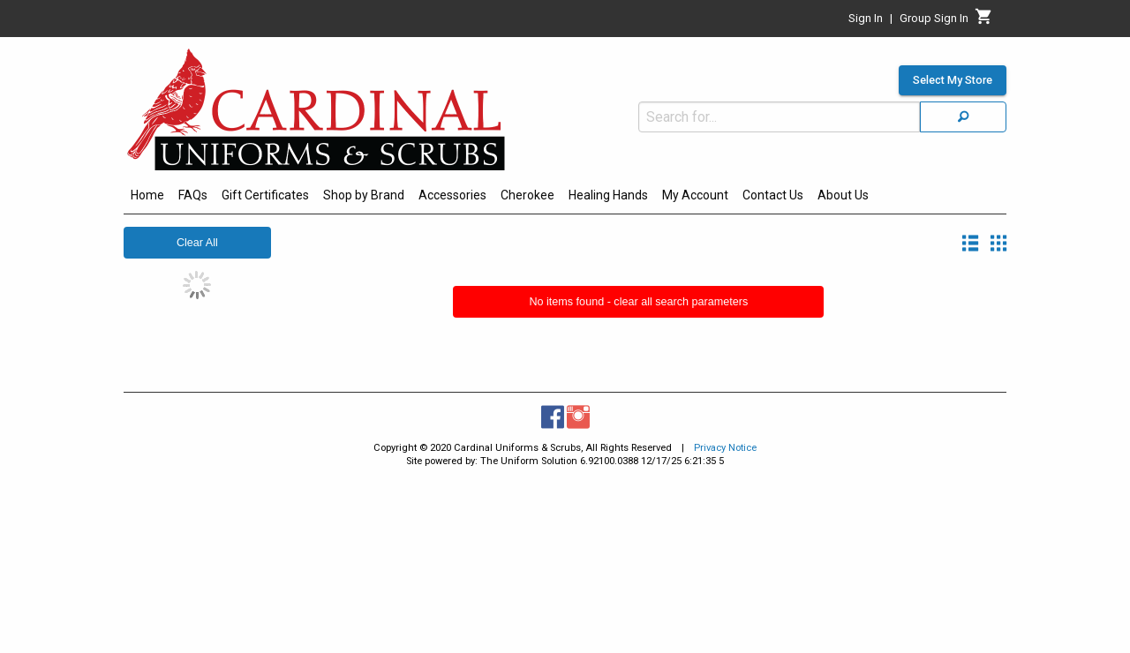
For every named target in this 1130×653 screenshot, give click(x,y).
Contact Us (772, 195)
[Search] (963, 116)
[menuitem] (147, 198)
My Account (695, 195)
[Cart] (984, 21)
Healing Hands (608, 195)
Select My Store (952, 80)
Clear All (197, 242)
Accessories (452, 195)
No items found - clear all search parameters (638, 302)
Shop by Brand (363, 195)
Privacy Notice (725, 448)
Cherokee (527, 195)
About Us (843, 195)
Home (147, 195)
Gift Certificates (265, 195)
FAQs (192, 195)
